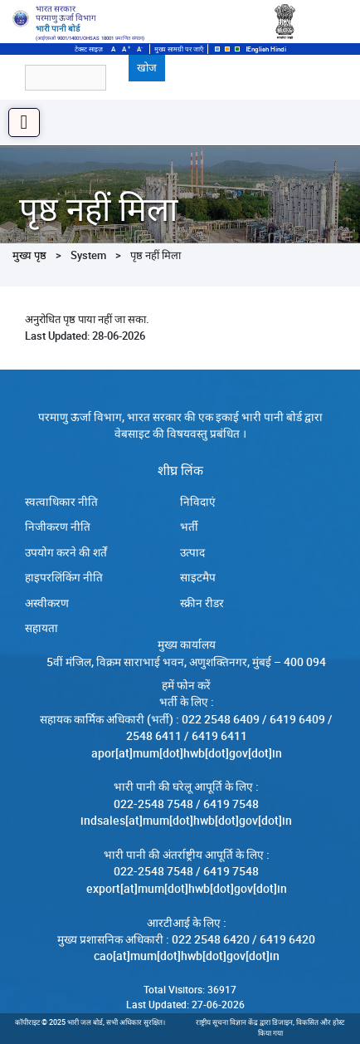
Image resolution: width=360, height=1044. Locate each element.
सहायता (41, 627)
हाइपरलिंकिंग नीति (64, 577)
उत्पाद (192, 552)
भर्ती (189, 526)
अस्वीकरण (47, 603)
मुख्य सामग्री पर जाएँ (178, 49)
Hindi (278, 49)
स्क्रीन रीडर (202, 603)
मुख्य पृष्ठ (29, 255)
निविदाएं (198, 501)
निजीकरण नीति (57, 526)
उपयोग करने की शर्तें (66, 552)
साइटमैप (198, 577)
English (258, 49)
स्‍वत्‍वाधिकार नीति (61, 501)
